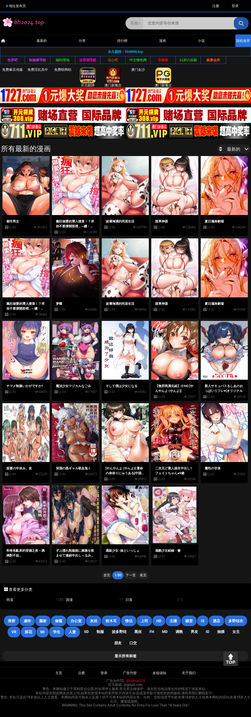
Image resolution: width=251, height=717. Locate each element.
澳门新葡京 (113, 77)
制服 (100, 632)
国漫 (94, 600)
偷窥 (58, 621)
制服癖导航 (37, 60)
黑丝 (138, 632)
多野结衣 (235, 621)
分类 (82, 41)
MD (165, 632)
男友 (194, 632)
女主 (236, 632)
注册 (215, 6)
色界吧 (12, 60)
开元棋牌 (88, 77)
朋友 (118, 643)
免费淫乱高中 (37, 70)
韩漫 (34, 600)
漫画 (162, 41)
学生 (56, 632)
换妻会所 (213, 60)
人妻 (72, 632)
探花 (28, 632)
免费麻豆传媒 (12, 70)
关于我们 (189, 673)
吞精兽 (163, 60)
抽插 (221, 632)
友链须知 (159, 673)
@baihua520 (135, 681)
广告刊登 (130, 673)
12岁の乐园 (188, 60)
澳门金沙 (138, 70)
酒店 (216, 621)
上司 (144, 621)
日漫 (154, 600)
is (202, 621)
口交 (133, 643)
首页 (106, 575)
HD (158, 621)
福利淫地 (62, 60)
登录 (235, 6)
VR (14, 632)
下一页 (131, 575)
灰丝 (93, 621)
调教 (179, 632)
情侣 (128, 621)
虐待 (27, 621)
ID (207, 632)
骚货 (189, 621)
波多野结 (119, 632)
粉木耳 (111, 621)
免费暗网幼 (62, 70)
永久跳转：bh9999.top (125, 52)
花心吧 (113, 60)
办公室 (76, 621)
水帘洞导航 (87, 60)
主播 (173, 621)
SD (86, 632)
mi (42, 632)
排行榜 (122, 41)
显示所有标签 (125, 656)
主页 (58, 673)
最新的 (42, 41)
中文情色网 (138, 60)
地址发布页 (17, 6)
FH (152, 632)
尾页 (143, 575)
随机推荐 (243, 41)
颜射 (43, 621)
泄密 (11, 621)
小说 (201, 41)
